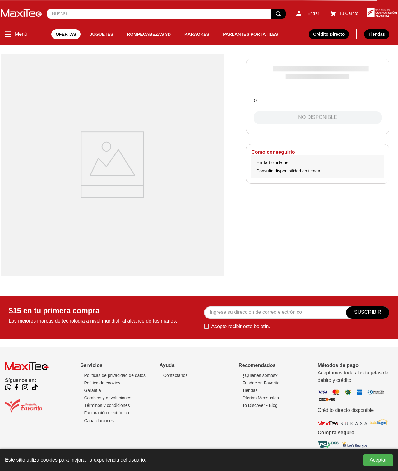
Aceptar (378, 460)
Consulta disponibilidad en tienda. (317, 166)
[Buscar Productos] (278, 14)
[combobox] (166, 14)
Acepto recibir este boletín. (240, 326)
